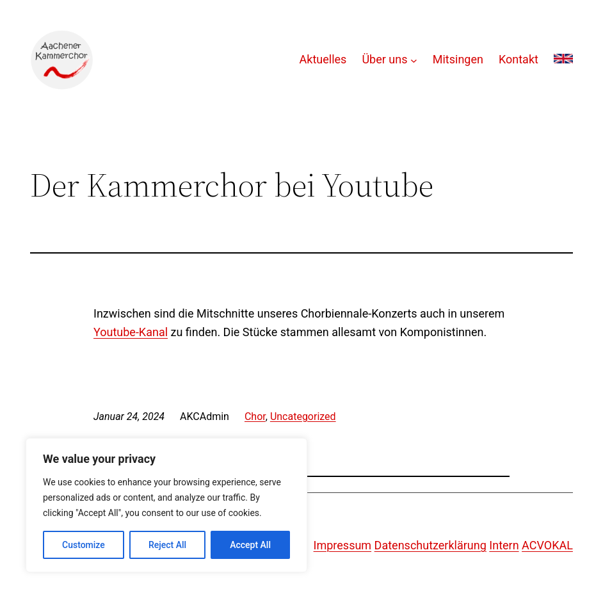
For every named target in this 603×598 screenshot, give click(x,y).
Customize (83, 545)
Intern (504, 545)
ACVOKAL (547, 545)
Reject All (167, 545)
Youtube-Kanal (130, 332)
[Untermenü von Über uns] (413, 59)
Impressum (343, 545)
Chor (255, 416)
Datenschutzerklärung (430, 545)
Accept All (250, 545)
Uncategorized (303, 416)
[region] (166, 505)
